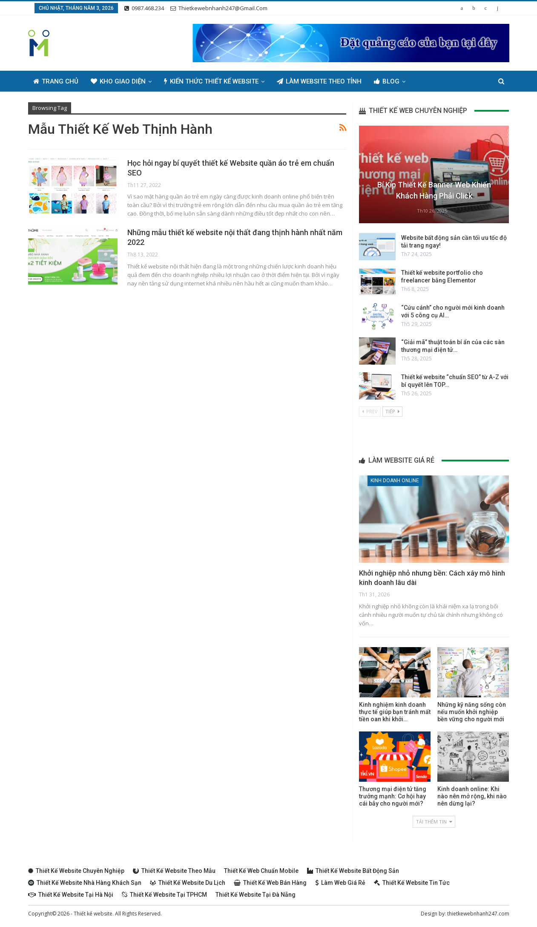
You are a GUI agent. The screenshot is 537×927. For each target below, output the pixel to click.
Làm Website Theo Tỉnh (319, 81)
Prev (370, 411)
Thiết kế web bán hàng (270, 882)
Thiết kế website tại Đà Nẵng (255, 894)
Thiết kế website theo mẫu (174, 870)
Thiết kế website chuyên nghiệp (76, 870)
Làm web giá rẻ (340, 882)
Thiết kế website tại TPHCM (164, 894)
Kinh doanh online (394, 481)
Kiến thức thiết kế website (211, 81)
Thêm (426, 81)
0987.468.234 (144, 8)
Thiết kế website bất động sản (353, 870)
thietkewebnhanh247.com (478, 913)
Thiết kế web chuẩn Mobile (261, 870)
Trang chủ (55, 81)
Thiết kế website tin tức (412, 882)
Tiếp (392, 411)
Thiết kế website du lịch (187, 882)
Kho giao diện (118, 81)
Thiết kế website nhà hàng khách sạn (84, 882)
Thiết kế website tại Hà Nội (70, 894)
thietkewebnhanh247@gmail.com (218, 8)
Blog (386, 81)
